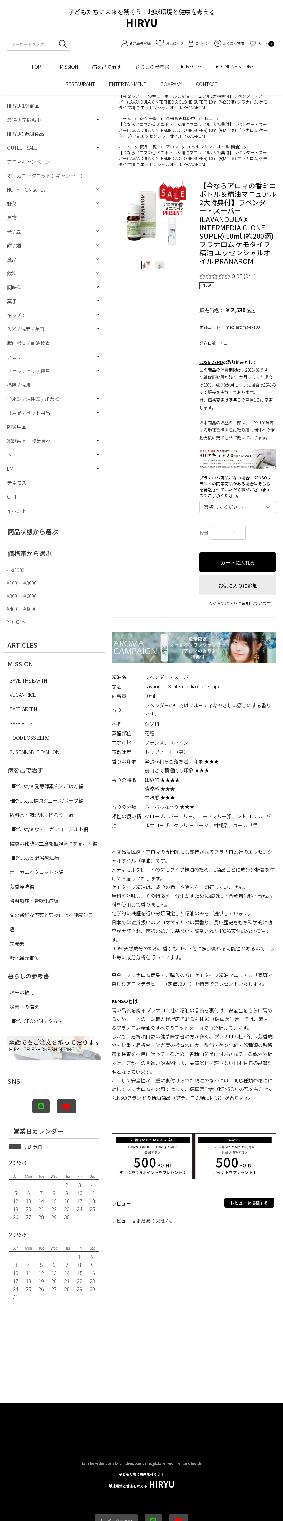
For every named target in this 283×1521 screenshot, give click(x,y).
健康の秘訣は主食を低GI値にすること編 (53, 843)
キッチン (16, 315)
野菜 (12, 203)
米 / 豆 (14, 231)
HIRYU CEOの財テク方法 (36, 1020)
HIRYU (142, 1480)
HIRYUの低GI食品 (25, 133)
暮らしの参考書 (154, 66)
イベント (16, 510)
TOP (38, 66)
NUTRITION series (26, 189)
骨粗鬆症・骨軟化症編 (34, 900)
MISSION (69, 66)
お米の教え (22, 992)
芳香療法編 (22, 886)
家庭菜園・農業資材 (29, 440)
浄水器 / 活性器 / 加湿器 (33, 398)
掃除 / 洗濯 (19, 384)
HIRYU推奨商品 (23, 105)
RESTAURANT (80, 84)
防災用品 (16, 426)
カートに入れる (238, 562)
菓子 (12, 301)
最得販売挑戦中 (24, 119)
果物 (12, 217)
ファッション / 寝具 (28, 370)
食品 (12, 259)
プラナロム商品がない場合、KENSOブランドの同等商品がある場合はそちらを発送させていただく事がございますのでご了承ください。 (235, 486)
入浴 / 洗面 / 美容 (26, 329)
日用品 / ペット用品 (28, 412)
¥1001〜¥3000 (21, 583)
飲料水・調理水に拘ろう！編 (41, 814)
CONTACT (207, 84)
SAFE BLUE (21, 723)
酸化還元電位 (24, 957)
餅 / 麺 (14, 245)
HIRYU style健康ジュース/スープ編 (46, 800)
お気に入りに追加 (237, 585)
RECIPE (196, 66)
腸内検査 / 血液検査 (28, 343)
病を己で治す (106, 66)
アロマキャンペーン (29, 161)
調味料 (14, 287)
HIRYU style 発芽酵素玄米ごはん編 (46, 786)
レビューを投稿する (249, 1203)
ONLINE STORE (240, 66)
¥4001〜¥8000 (21, 608)
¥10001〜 (16, 621)
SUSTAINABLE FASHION (34, 751)
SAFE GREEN (23, 709)
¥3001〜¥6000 (21, 595)
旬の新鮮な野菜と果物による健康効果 (51, 914)
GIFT (12, 496)
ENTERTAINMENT (127, 84)
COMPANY (171, 84)
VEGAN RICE (23, 694)
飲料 (12, 273)
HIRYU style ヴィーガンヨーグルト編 (49, 829)
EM (10, 468)
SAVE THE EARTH (28, 680)
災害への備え (24, 1006)
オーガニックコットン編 (36, 871)
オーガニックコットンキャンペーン (46, 175)
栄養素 (17, 943)
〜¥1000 (15, 570)
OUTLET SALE (22, 147)
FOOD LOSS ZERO (30, 737)
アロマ (14, 356)
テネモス (16, 482)
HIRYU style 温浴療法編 (34, 857)
